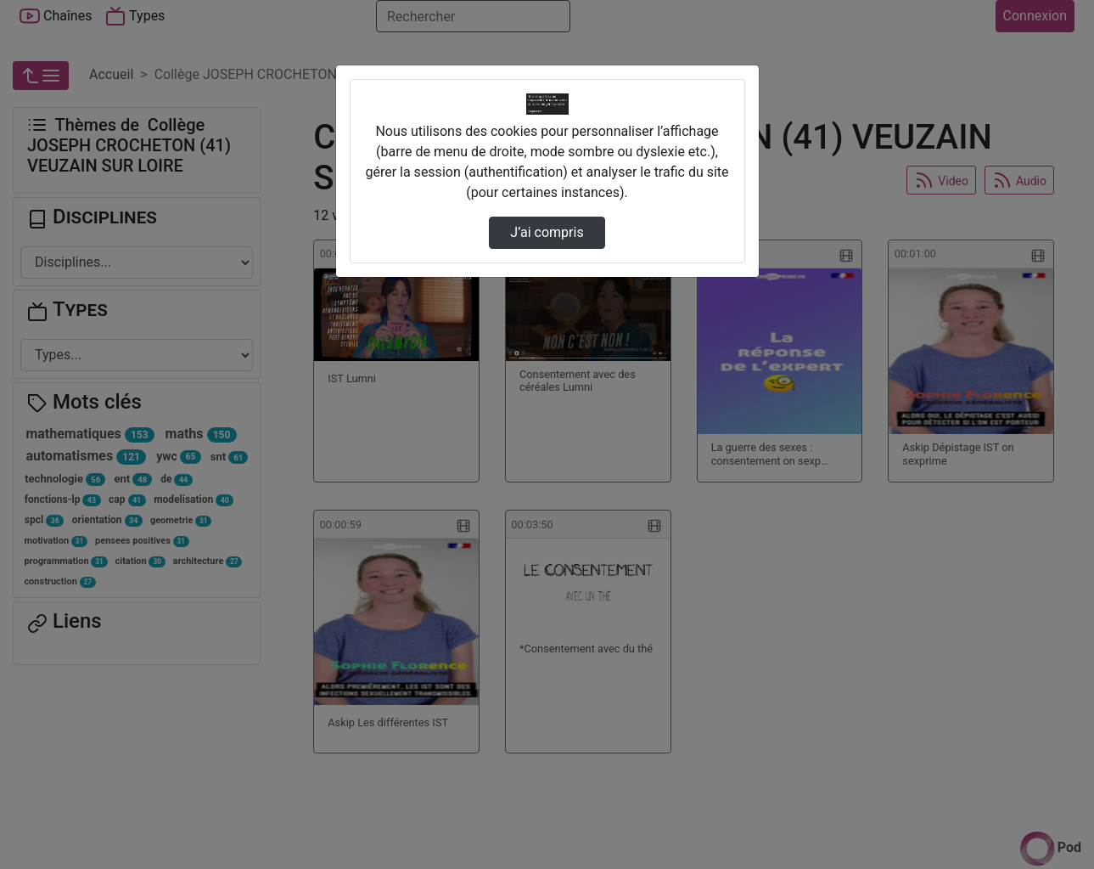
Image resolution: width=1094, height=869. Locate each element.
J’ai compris (546, 232)
